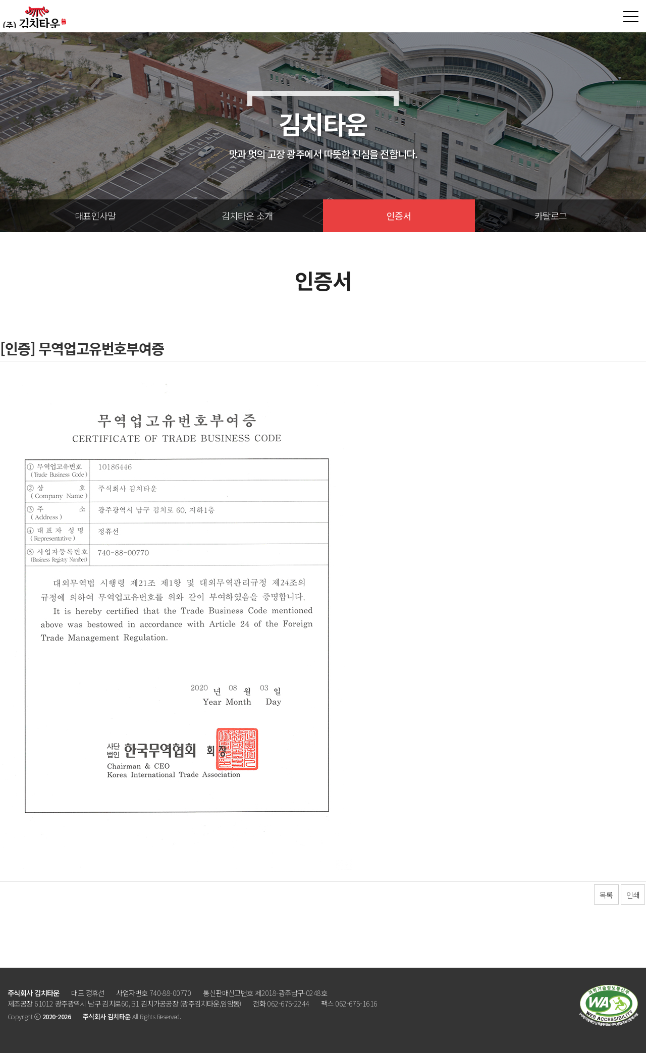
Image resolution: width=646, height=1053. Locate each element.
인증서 (399, 215)
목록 (606, 894)
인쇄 (632, 894)
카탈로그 (550, 215)
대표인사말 (95, 215)
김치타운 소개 (247, 215)
